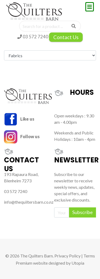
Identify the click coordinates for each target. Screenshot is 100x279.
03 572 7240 (32, 36)
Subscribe (82, 212)
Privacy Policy (67, 255)
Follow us (22, 136)
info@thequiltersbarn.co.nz (29, 201)
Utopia (77, 262)
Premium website (32, 262)
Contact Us (65, 37)
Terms (89, 255)
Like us (19, 118)
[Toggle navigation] (89, 6)
